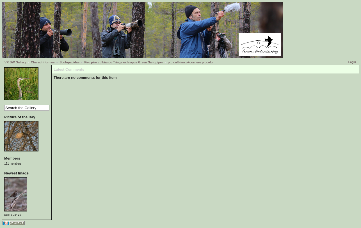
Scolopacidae (69, 62)
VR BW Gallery (15, 62)
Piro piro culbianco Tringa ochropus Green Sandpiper (123, 62)
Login (352, 62)
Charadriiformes (43, 62)
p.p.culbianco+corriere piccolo (190, 62)
